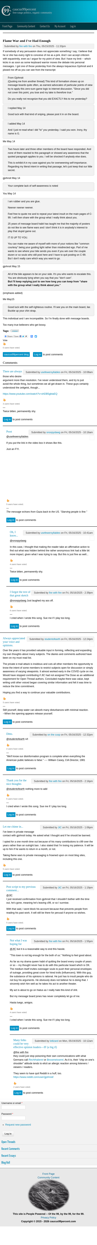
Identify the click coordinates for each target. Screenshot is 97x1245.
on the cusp (53, 734)
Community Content (26, 26)
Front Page (7, 26)
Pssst (9, 431)
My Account (60, 26)
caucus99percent (24, 9)
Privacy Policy (48, 1217)
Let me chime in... (13, 826)
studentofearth (52, 639)
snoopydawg (53, 432)
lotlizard (54, 1041)
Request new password (18, 1124)
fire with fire (25, 46)
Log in (73, 26)
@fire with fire (20, 1052)
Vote (5, 340)
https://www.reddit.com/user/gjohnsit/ (33, 1077)
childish (15, 331)
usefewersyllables (50, 372)
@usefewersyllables (17, 436)
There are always (12, 371)
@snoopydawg (18, 540)
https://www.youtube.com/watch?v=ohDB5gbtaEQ (30, 393)
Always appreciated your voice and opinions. (14, 642)
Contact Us (45, 26)
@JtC (9, 895)
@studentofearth (15, 739)
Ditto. (9, 733)
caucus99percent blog (16, 354)
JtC (60, 827)
